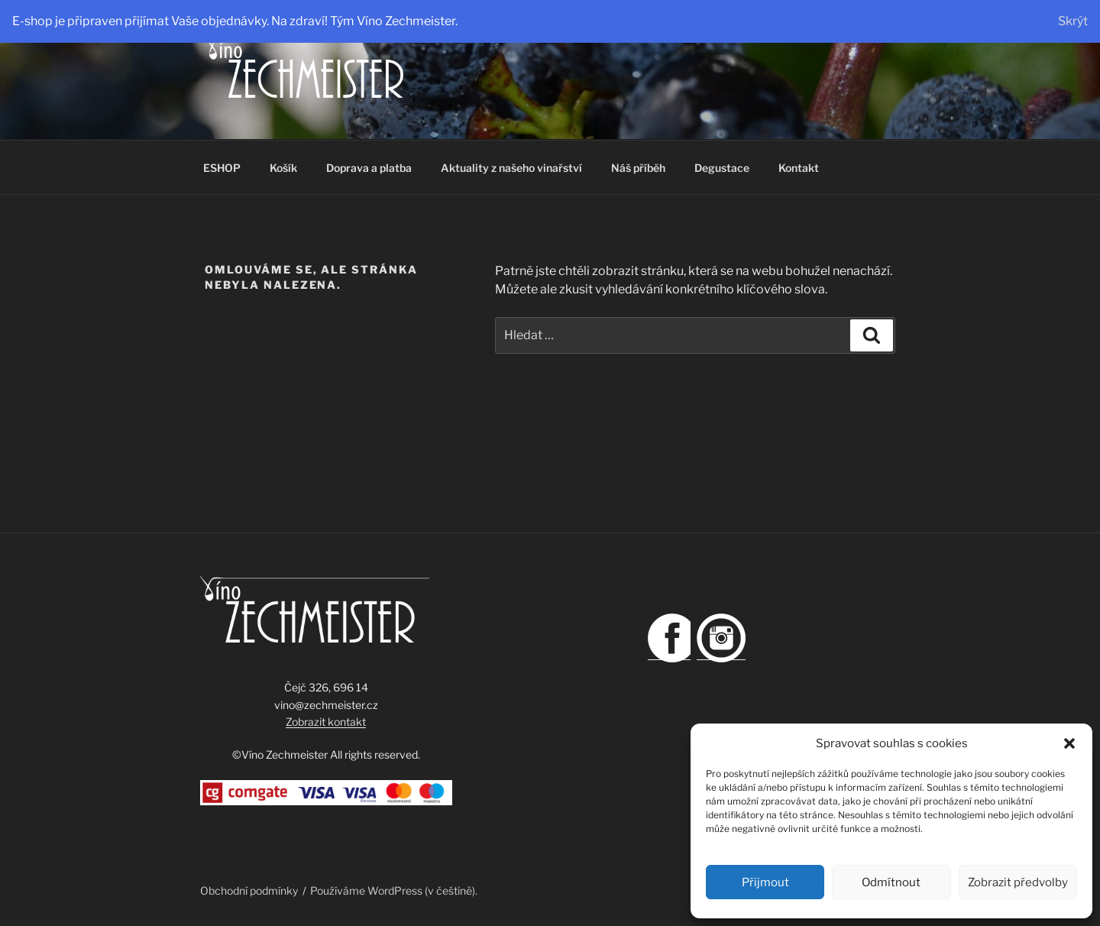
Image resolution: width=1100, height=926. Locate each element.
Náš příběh (638, 167)
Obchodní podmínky (249, 890)
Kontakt (798, 167)
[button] (1069, 743)
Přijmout (765, 882)
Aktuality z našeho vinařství (511, 167)
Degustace (721, 167)
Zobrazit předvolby (1018, 882)
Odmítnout (891, 882)
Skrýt (1073, 21)
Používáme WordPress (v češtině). (393, 890)
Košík (283, 167)
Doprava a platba (369, 167)
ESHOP (222, 167)
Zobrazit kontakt (326, 721)
